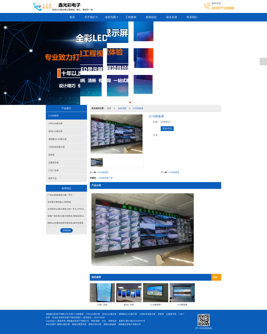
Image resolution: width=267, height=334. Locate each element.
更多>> (216, 277)
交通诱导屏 (53, 162)
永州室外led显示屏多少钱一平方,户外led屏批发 (69, 209)
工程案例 (130, 17)
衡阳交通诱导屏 (79, 324)
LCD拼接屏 (138, 108)
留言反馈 (171, 17)
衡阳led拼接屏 (110, 324)
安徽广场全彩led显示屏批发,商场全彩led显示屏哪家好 (72, 216)
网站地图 (95, 321)
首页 (72, 17)
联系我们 (192, 17)
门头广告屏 (53, 170)
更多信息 (167, 128)
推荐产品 (52, 178)
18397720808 (99, 317)
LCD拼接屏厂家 (105, 178)
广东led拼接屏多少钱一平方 (60, 195)
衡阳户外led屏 (95, 324)
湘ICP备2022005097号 (135, 321)
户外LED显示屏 (55, 123)
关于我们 (89, 17)
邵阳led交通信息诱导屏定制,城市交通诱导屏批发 (69, 223)
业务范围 (110, 17)
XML (104, 321)
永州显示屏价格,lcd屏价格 (59, 202)
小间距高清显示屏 (56, 147)
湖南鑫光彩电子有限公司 (78, 321)
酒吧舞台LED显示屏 (57, 139)
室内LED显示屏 (55, 131)
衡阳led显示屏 (63, 324)
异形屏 (51, 155)
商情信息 (112, 321)
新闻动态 (151, 17)
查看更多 (67, 230)
